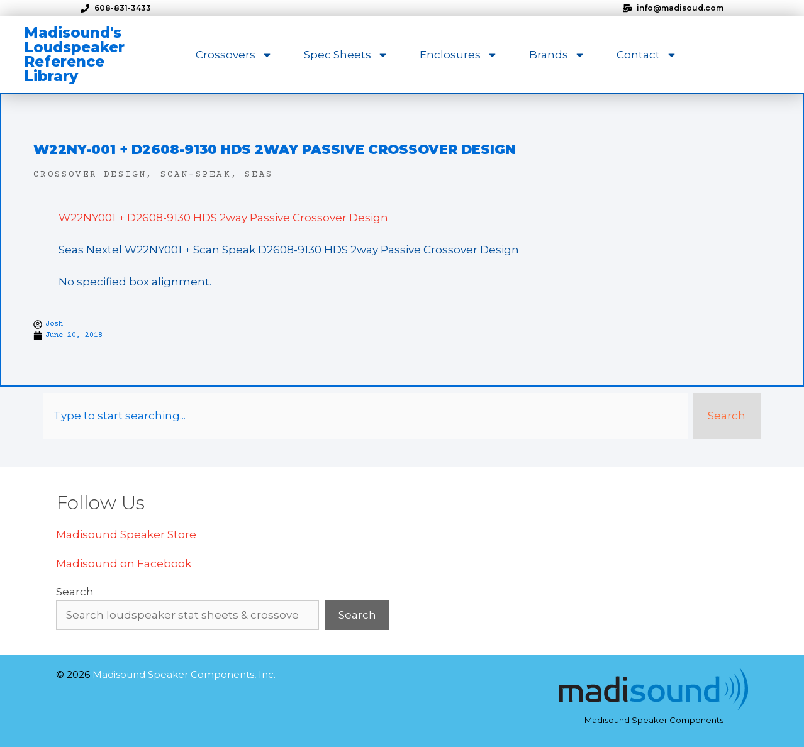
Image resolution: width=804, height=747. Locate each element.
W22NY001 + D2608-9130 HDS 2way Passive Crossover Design (223, 217)
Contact (647, 55)
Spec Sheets (346, 55)
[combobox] (365, 416)
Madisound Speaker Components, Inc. (184, 674)
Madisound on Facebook (123, 563)
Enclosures (459, 55)
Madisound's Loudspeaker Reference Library (74, 54)
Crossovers (234, 55)
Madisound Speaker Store (126, 534)
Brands (557, 55)
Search (75, 591)
